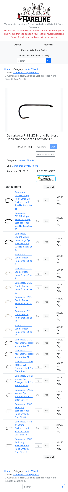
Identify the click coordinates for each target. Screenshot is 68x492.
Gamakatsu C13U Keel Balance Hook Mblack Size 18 (24, 354)
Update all (49, 187)
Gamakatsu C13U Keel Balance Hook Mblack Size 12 (24, 343)
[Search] (31, 60)
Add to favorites (45, 153)
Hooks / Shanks (31, 69)
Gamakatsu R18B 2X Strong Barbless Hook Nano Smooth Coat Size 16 (23, 446)
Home (7, 69)
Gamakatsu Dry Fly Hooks (26, 72)
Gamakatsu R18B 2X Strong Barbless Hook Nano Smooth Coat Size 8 (23, 411)
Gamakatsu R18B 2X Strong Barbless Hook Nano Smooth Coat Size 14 (23, 428)
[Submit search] (48, 60)
